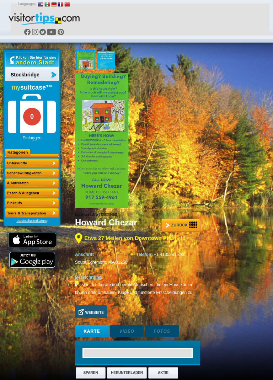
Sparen (91, 373)
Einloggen (31, 137)
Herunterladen (127, 373)
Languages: (27, 4)
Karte (92, 331)
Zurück (181, 225)
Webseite (91, 312)
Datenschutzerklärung (32, 221)
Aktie (163, 373)
